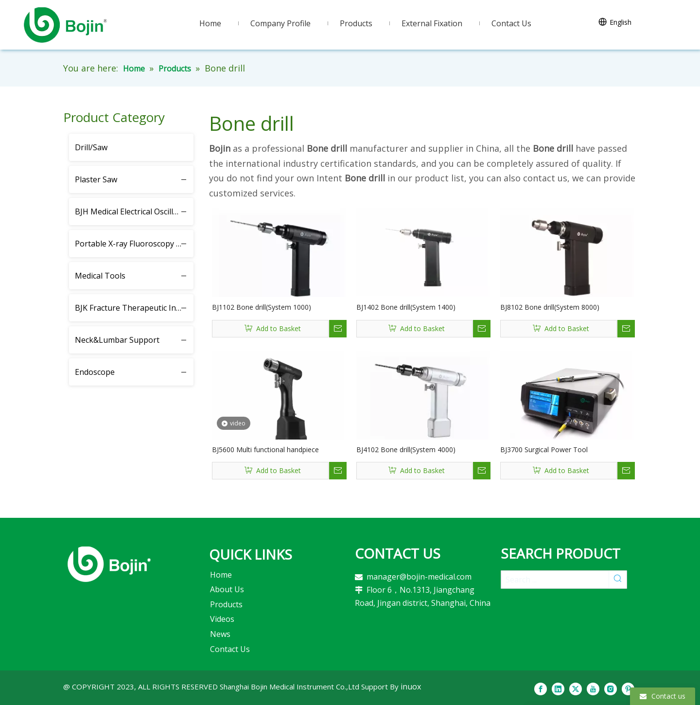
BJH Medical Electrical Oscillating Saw (134, 211)
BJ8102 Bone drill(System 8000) (549, 307)
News (220, 634)
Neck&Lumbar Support (117, 340)
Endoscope (95, 372)
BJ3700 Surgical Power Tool (544, 449)
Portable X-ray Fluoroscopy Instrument (134, 243)
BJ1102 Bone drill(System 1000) (261, 307)
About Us (227, 589)
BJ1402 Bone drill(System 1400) (405, 307)
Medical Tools (100, 275)
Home (221, 574)
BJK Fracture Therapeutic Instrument (134, 307)
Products (226, 604)
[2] (109, 564)
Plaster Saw (96, 179)
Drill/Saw (91, 147)
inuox (411, 686)
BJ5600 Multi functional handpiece (265, 449)
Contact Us (230, 649)
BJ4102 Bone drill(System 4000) (405, 449)
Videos (222, 619)
